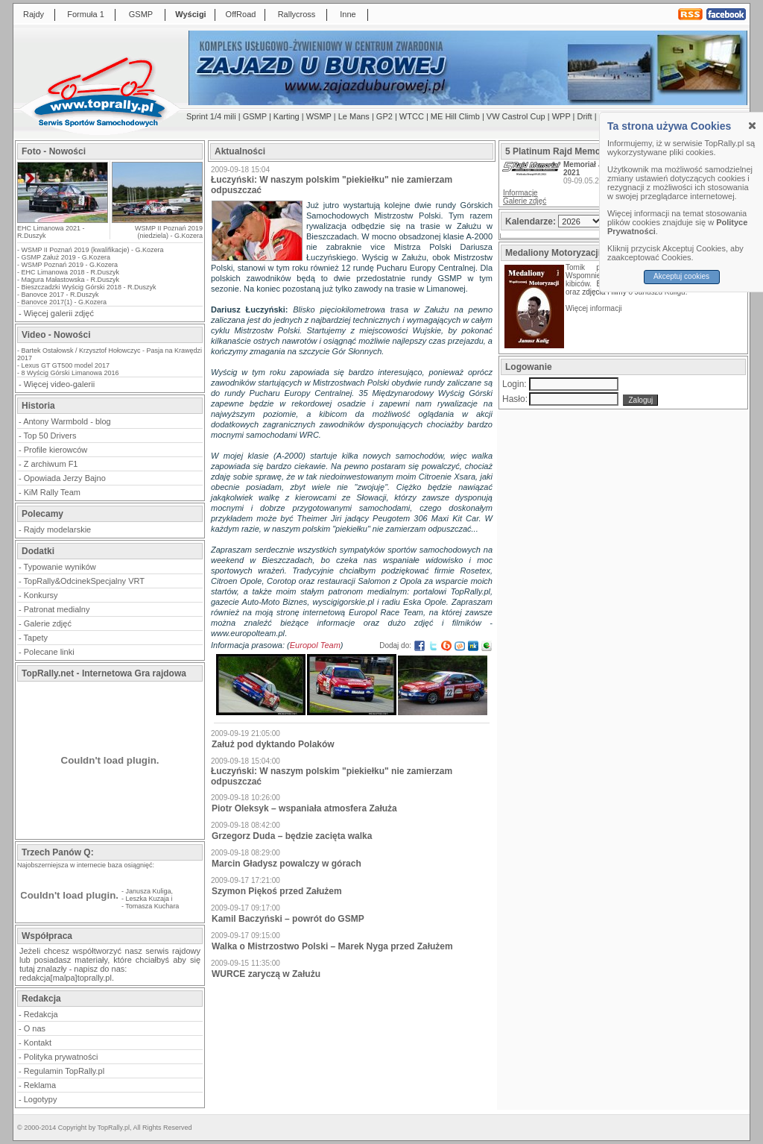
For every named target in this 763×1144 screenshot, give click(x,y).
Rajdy (33, 14)
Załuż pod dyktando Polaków (273, 744)
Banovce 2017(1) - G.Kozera (64, 302)
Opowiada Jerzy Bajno (65, 478)
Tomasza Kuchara (152, 906)
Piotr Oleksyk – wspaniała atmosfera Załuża (304, 808)
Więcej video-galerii (59, 384)
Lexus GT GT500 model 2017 (66, 365)
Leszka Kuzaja (148, 898)
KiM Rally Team (52, 492)
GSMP (141, 14)
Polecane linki (49, 651)
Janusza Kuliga (148, 891)
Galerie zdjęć (48, 623)
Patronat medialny (57, 609)
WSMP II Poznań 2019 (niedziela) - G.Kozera (169, 231)
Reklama (40, 1085)
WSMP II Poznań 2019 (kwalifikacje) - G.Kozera (93, 250)
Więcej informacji (595, 308)
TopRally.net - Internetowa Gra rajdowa (104, 673)
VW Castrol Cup (516, 116)
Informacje (520, 193)
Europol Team (315, 645)
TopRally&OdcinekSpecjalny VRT (84, 580)
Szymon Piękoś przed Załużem (277, 891)
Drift (584, 116)
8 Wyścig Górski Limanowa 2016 (70, 373)
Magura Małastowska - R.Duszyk (71, 279)
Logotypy (40, 1099)
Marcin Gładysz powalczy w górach (286, 863)
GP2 (384, 116)
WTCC (411, 116)
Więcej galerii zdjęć (59, 313)
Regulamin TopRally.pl (64, 1070)
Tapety (36, 637)
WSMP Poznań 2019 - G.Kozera (70, 264)
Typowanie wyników (60, 566)
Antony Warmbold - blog (67, 421)
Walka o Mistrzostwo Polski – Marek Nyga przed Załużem (332, 946)
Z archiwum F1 (51, 463)
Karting (286, 116)
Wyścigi (190, 14)
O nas (34, 1028)
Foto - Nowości (54, 151)
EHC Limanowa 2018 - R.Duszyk (71, 272)
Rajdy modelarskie (57, 529)
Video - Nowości (56, 335)
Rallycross (297, 14)
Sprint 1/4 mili (211, 116)
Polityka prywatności (61, 1056)
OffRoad (241, 14)
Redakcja (41, 1014)
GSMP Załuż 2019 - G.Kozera (66, 257)
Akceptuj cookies (681, 276)
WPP (561, 116)
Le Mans (354, 116)
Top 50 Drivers (50, 435)
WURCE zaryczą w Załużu (266, 974)
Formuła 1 (85, 14)
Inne (347, 14)
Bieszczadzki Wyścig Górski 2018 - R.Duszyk (89, 287)
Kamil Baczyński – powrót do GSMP (288, 919)
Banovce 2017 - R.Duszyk (60, 294)
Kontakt (37, 1042)
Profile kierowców (56, 449)
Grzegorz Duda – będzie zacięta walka (292, 836)
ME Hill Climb (455, 116)
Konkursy (41, 595)
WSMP (319, 116)
